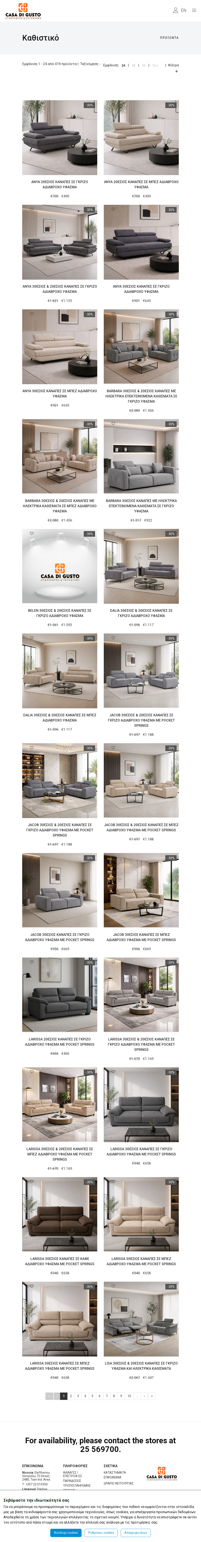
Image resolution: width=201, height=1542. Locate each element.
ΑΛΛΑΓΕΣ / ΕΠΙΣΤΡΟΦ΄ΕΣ (72, 1474)
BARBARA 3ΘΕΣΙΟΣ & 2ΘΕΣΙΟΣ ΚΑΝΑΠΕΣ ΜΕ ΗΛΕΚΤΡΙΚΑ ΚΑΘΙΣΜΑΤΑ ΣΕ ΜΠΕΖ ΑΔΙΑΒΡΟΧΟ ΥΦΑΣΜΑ (60, 506)
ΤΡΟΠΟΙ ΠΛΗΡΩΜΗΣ (77, 1485)
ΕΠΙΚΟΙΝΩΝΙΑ (112, 1477)
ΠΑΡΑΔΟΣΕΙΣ (72, 1481)
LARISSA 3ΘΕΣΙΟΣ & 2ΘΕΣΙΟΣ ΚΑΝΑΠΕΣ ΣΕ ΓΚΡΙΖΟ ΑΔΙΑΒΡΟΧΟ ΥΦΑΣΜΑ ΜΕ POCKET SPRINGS (141, 1044)
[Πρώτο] (49, 1396)
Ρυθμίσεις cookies (101, 1532)
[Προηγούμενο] (57, 1396)
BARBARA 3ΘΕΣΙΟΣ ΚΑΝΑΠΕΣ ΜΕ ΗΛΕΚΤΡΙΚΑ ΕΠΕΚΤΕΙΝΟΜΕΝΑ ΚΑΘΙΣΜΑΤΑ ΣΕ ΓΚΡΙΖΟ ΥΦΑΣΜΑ (141, 506)
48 (133, 65)
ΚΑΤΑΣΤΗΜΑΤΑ (115, 1472)
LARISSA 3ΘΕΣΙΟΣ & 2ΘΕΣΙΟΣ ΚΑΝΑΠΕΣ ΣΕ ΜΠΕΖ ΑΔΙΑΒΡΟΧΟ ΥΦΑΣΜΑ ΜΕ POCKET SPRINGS (60, 1154)
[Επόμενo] (144, 1396)
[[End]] (152, 1396)
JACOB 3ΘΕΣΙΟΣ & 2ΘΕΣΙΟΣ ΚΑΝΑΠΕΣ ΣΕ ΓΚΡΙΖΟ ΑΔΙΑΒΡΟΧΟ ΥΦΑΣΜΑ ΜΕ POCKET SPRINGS (141, 720)
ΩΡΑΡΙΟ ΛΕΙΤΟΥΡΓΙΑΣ (119, 1483)
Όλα (155, 65)
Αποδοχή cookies (66, 1532)
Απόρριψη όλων (135, 1532)
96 (144, 65)
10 (129, 1396)
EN (183, 10)
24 (123, 65)
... (137, 1396)
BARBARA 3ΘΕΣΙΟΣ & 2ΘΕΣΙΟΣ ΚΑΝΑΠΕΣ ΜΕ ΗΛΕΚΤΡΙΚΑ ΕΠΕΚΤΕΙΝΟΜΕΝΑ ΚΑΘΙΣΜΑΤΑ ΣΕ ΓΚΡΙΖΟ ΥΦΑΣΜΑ (141, 396)
